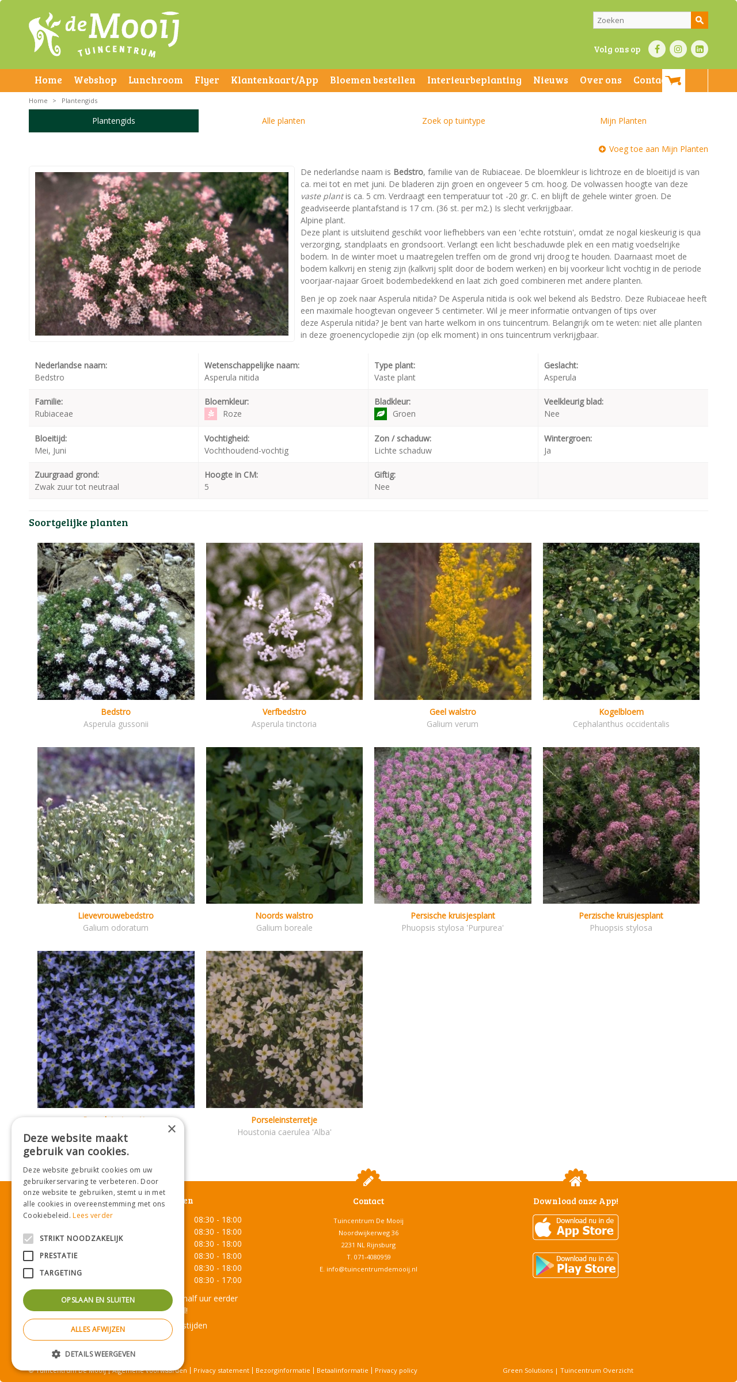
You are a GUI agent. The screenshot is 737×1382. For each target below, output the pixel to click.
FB (657, 49)
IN (678, 49)
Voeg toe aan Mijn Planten (658, 148)
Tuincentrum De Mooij (368, 1220)
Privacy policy (396, 1370)
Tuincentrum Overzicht (596, 1370)
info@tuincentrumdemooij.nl (371, 1269)
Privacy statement (221, 1370)
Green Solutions (528, 1370)
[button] (98, 1353)
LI (699, 49)
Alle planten (283, 120)
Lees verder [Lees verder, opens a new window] (93, 1215)
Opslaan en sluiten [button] (98, 1300)
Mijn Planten (623, 120)
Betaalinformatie (342, 1370)
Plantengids (113, 120)
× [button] (171, 1129)
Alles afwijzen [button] (98, 1329)
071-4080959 (372, 1256)
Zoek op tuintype (453, 120)
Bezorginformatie (283, 1370)
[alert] (98, 1243)
